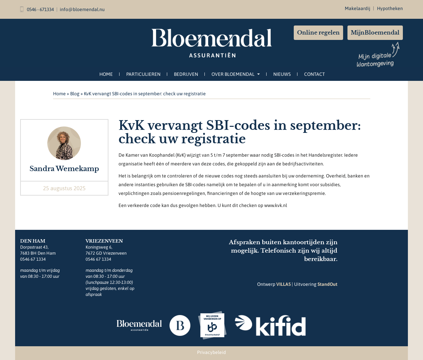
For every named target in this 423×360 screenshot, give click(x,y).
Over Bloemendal (235, 74)
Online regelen (318, 32)
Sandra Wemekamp (64, 169)
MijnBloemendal (375, 32)
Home (106, 74)
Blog (75, 93)
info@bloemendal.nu (82, 9)
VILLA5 (283, 284)
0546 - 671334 (37, 9)
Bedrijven (186, 74)
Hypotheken (390, 8)
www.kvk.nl (275, 205)
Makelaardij (357, 8)
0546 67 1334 (33, 259)
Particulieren (143, 74)
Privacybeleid (211, 352)
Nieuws (282, 74)
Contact (314, 74)
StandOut (327, 284)
